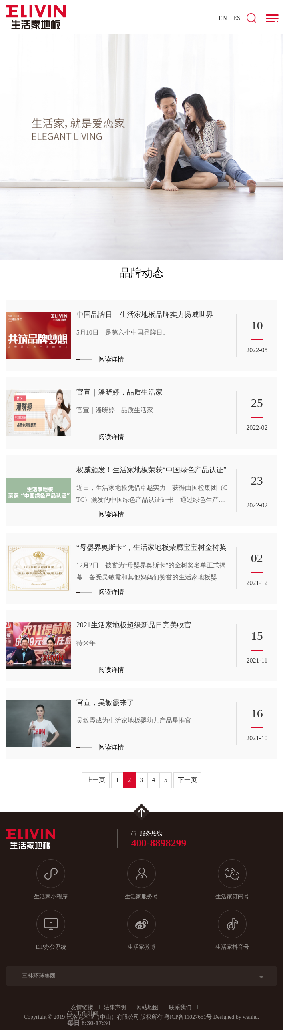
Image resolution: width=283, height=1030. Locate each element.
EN (223, 17)
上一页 (95, 779)
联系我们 (180, 1007)
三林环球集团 (39, 976)
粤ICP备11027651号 (188, 1017)
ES (237, 17)
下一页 (187, 779)
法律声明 (115, 1007)
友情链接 (82, 1007)
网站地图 (147, 1007)
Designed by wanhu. (236, 1017)
